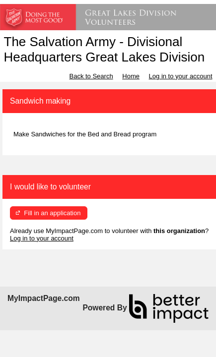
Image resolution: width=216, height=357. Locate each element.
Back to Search (91, 76)
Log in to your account (181, 76)
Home (131, 76)
